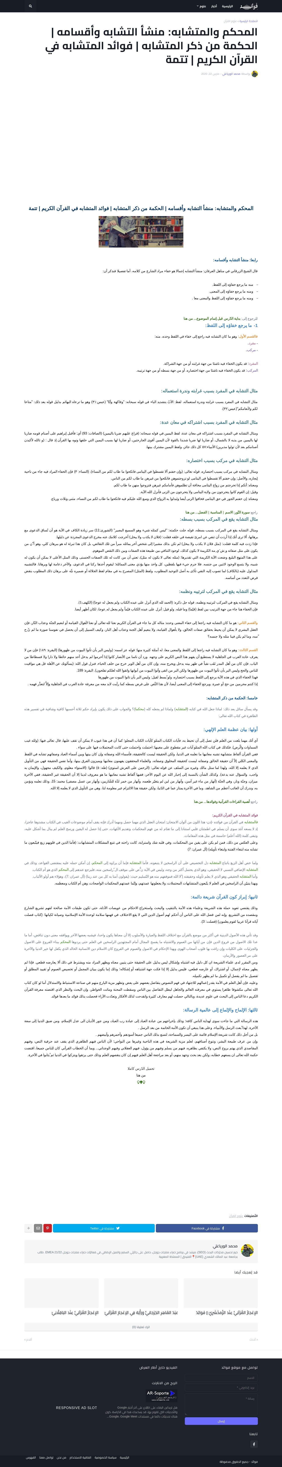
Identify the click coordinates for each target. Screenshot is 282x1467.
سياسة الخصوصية (111, 1461)
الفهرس (29, 1461)
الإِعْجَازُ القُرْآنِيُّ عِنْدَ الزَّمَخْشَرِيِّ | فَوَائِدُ (232, 1312)
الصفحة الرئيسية (248, 21)
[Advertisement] (141, 140)
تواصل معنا (46, 1461)
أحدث (253, 1338)
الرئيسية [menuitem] (227, 6)
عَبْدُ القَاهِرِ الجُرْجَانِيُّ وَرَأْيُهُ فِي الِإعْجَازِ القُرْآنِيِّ (147, 1312)
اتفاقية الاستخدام (84, 1461)
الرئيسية (131, 1461)
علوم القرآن (230, 21)
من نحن (63, 1461)
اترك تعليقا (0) (141, 1326)
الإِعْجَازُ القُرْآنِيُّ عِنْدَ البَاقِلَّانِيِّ (78, 1312)
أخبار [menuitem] (214, 6)
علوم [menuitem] (203, 6)
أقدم (29, 1338)
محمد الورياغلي (225, 1246)
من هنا (140, 1075)
